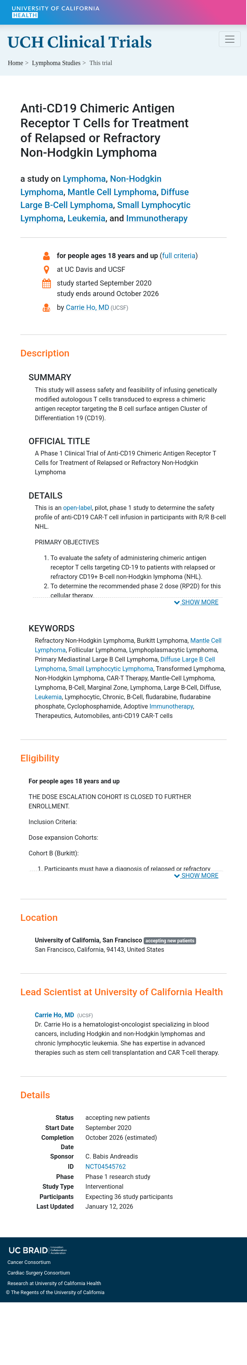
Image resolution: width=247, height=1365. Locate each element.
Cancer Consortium (28, 1262)
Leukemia (86, 218)
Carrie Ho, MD (87, 307)
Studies (56, 63)
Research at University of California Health (54, 1283)
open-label (77, 508)
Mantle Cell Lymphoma (112, 192)
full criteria (178, 255)
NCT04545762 (105, 1166)
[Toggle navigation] (230, 39)
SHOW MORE (196, 602)
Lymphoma (84, 179)
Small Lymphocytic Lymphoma (111, 669)
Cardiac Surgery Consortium (38, 1273)
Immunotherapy (157, 218)
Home (15, 63)
